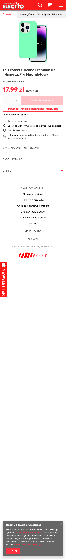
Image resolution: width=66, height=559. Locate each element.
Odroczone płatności (18, 135)
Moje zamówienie (33, 187)
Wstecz (8, 15)
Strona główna (26, 14)
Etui (39, 14)
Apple (47, 14)
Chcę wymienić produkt (33, 217)
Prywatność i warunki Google (28, 544)
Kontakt (33, 223)
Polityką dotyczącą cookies (29, 532)
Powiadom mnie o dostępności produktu (33, 109)
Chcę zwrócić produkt (33, 211)
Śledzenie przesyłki (33, 200)
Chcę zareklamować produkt (33, 206)
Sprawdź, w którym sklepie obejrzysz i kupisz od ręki (35, 126)
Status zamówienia (33, 194)
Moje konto (33, 231)
